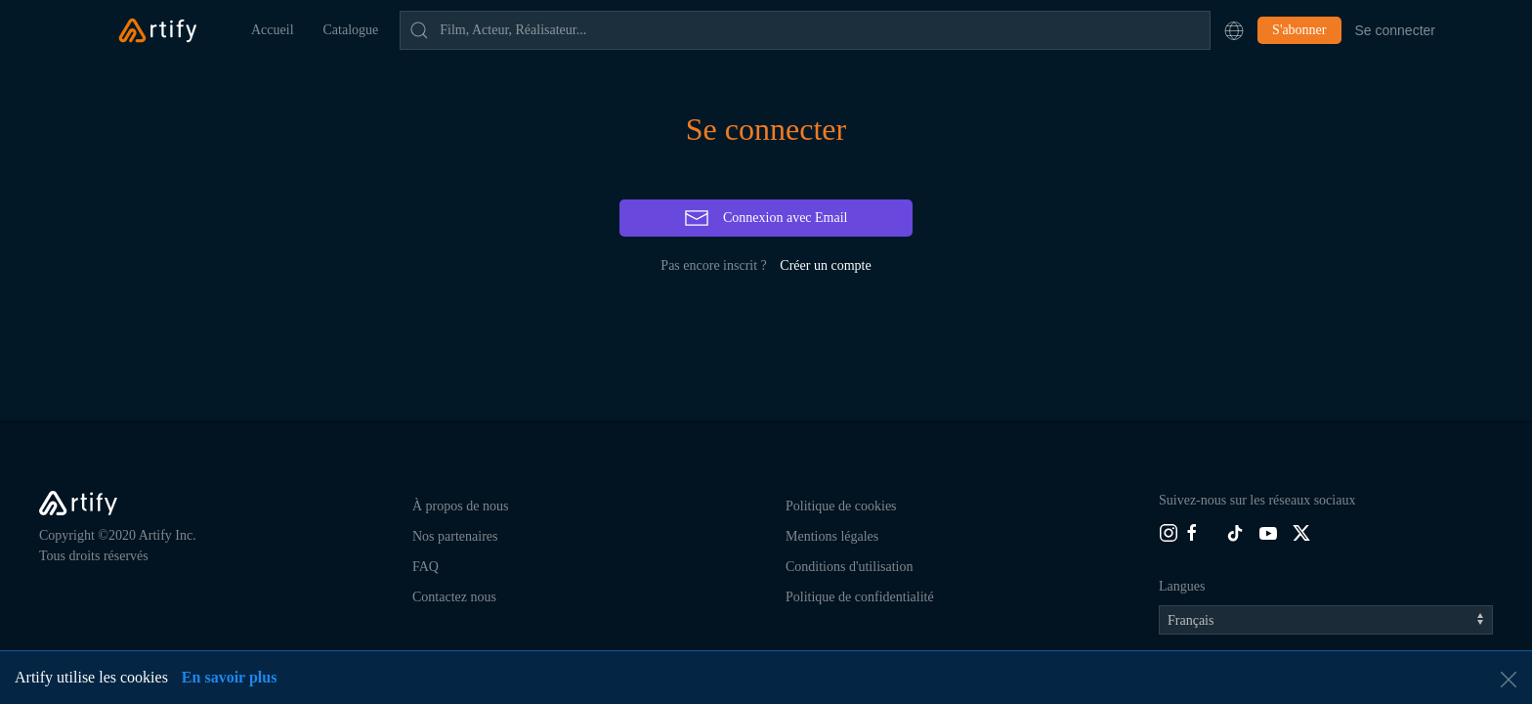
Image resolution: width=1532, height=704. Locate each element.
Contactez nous (454, 597)
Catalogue (351, 29)
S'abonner (1299, 29)
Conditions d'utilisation (849, 566)
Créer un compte (825, 265)
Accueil (272, 29)
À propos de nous (460, 506)
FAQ (425, 566)
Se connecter (1395, 30)
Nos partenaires (454, 536)
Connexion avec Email (765, 218)
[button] (1234, 30)
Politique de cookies (841, 506)
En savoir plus (229, 677)
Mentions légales (832, 536)
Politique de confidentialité (860, 597)
